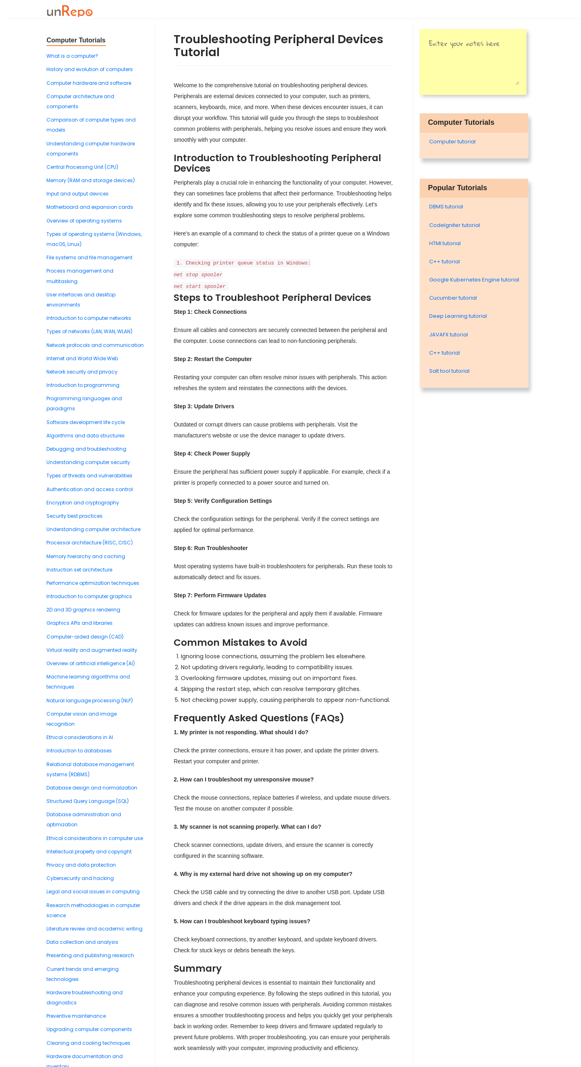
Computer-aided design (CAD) (85, 636)
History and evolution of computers (89, 69)
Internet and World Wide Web (82, 358)
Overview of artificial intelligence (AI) (90, 663)
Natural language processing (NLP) (89, 700)
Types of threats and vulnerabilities (89, 475)
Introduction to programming (83, 385)
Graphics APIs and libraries (79, 623)
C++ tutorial (444, 261)
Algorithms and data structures (85, 435)
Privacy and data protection (81, 864)
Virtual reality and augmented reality (91, 650)
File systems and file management (89, 257)
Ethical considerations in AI (79, 737)
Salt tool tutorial (449, 371)
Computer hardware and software (88, 83)
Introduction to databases (79, 750)
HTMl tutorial (445, 243)
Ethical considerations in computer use (94, 838)
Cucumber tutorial (453, 298)
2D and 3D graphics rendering (83, 609)
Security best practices (74, 515)
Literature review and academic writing (94, 928)
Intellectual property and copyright (89, 851)
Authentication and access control (89, 489)
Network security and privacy (81, 371)
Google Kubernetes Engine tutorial (474, 280)
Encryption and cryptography (82, 502)
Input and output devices (77, 193)
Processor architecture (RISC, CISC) (89, 542)
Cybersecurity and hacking (80, 878)
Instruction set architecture (79, 569)
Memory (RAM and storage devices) (90, 180)
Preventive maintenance (76, 1015)
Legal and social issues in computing (93, 891)
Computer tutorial (452, 141)
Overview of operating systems (84, 220)
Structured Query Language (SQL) (87, 801)
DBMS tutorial (446, 206)
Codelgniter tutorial (454, 225)
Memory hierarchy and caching (85, 556)
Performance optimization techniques (92, 583)
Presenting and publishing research (90, 955)
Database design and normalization (91, 787)
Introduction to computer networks (88, 318)
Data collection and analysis (82, 942)
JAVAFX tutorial (448, 334)
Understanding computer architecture (93, 529)
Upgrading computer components (89, 1029)
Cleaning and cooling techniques (88, 1043)
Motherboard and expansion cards (89, 207)
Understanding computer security (88, 462)
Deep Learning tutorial (458, 316)
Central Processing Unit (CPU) (82, 167)
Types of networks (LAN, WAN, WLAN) (89, 331)
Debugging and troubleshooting (86, 448)
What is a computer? (72, 56)
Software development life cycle (85, 422)
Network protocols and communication (95, 345)
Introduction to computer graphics (89, 596)
